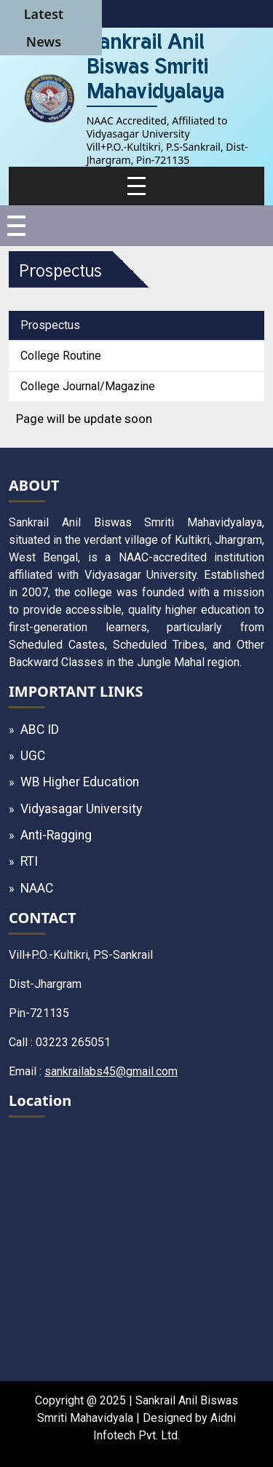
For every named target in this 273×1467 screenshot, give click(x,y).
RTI (29, 861)
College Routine (60, 356)
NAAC (36, 888)
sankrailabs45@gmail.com (111, 1071)
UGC (32, 755)
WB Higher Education (79, 782)
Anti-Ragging (56, 835)
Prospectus (50, 325)
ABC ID (39, 729)
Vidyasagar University (81, 809)
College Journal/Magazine (87, 386)
